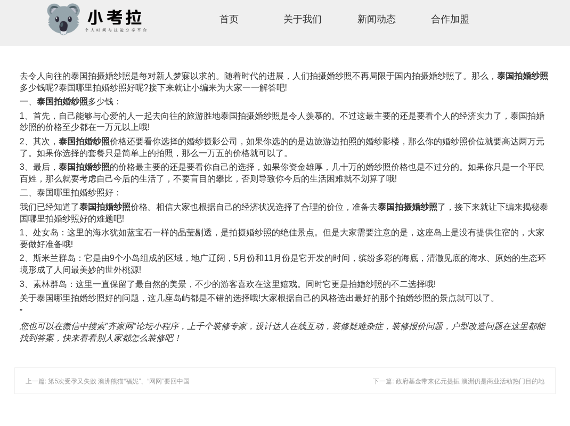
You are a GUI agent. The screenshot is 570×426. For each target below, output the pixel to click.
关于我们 (302, 19)
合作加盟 (450, 19)
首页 (229, 19)
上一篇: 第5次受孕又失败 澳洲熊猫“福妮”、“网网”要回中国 (108, 381)
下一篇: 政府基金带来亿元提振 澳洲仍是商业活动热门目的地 (458, 381)
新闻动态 (376, 19)
